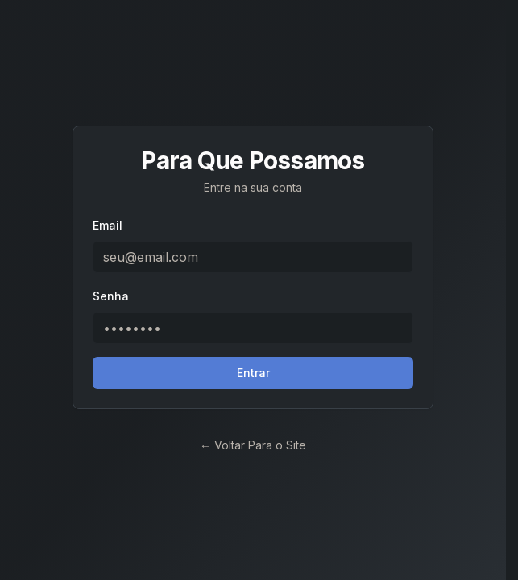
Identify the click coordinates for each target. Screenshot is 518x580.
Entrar (253, 372)
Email (107, 225)
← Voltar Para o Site (253, 445)
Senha (111, 296)
